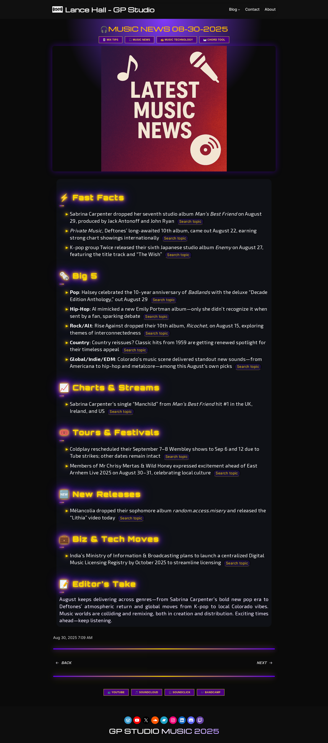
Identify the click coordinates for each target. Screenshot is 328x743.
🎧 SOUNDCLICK (179, 693)
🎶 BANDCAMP (210, 693)
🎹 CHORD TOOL (214, 39)
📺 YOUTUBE (116, 693)
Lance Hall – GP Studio (112, 9)
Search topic (191, 221)
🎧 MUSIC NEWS (139, 39)
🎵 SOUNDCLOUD (146, 693)
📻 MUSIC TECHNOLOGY (177, 39)
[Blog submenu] (239, 9)
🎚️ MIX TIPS (110, 39)
